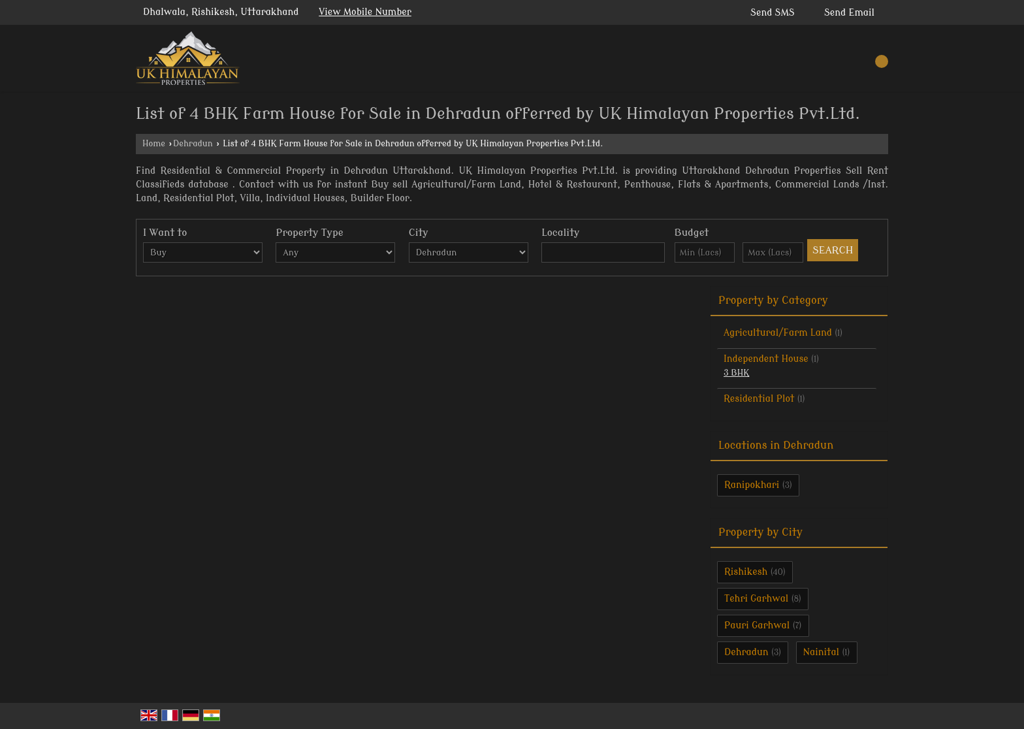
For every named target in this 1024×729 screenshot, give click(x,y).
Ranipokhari (751, 485)
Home (153, 143)
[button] (365, 12)
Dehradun (193, 143)
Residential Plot (759, 399)
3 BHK (736, 373)
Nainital (821, 652)
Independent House (766, 359)
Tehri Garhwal (756, 599)
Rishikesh (745, 572)
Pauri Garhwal (757, 625)
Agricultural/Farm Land (778, 333)
